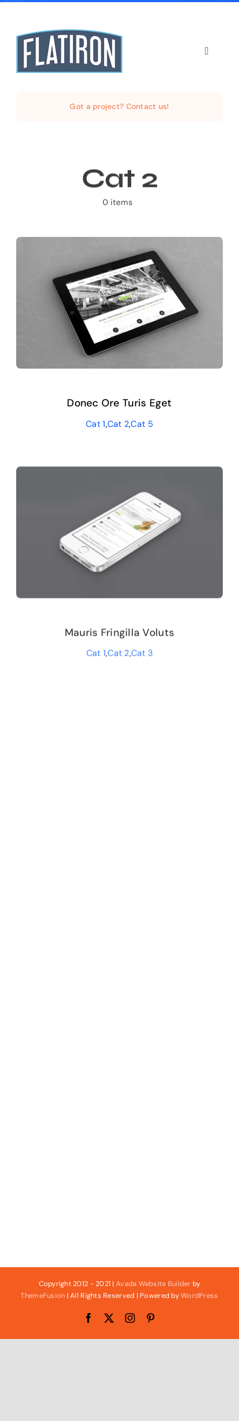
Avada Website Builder (153, 1283)
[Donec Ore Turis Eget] (119, 245)
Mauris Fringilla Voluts (119, 634)
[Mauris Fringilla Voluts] (119, 476)
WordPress (199, 1295)
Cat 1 (95, 424)
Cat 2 (118, 424)
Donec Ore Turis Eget (119, 403)
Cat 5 (142, 424)
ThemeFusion (43, 1295)
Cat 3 (142, 655)
